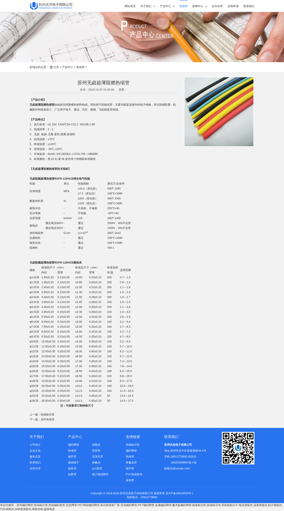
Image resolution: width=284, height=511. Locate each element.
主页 (56, 67)
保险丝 (96, 444)
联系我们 (248, 6)
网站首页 (130, 6)
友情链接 (133, 437)
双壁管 (96, 450)
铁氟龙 (96, 462)
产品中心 (165, 6)
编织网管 (73, 444)
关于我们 (145, 6)
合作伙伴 (217, 6)
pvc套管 (97, 468)
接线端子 (73, 462)
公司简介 (35, 444)
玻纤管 (72, 456)
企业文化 (35, 450)
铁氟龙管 (131, 462)
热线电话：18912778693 (142, 497)
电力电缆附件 (100, 474)
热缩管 (183, 6)
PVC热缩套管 (134, 474)
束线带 (130, 480)
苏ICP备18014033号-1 (179, 493)
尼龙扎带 (97, 456)
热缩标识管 (47, 414)
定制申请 (233, 6)
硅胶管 (72, 474)
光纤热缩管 (47, 419)
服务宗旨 (35, 456)
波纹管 (72, 468)
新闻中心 (197, 6)
